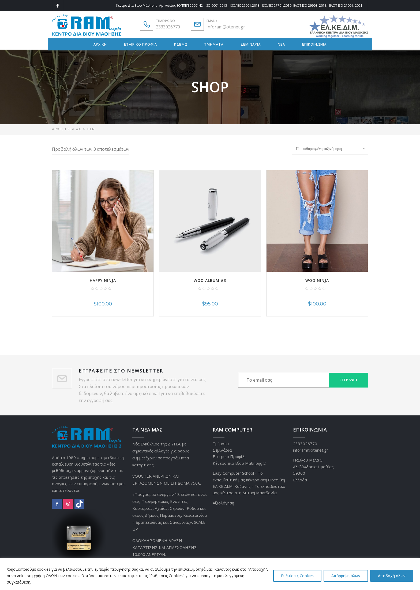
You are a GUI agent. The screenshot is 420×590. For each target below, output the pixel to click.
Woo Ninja (317, 280)
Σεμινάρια (222, 450)
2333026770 (168, 27)
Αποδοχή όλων (392, 575)
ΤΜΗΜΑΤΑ (213, 44)
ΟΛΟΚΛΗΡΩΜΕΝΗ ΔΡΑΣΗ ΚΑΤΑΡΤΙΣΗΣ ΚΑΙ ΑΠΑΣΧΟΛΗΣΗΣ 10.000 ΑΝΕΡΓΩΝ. (164, 547)
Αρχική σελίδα (66, 129)
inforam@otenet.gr (226, 27)
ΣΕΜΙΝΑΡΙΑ (251, 44)
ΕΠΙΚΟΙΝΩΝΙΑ (314, 44)
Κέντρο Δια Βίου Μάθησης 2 (239, 463)
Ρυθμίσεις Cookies (297, 575)
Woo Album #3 (210, 280)
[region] (210, 574)
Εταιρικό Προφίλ (229, 456)
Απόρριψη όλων (345, 575)
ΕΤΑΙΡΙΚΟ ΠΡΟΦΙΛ (140, 44)
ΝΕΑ (281, 44)
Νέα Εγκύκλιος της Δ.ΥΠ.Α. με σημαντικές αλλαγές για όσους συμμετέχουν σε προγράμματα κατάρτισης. (160, 454)
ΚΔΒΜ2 (180, 44)
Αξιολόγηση (223, 503)
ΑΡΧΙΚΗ (100, 44)
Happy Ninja (103, 280)
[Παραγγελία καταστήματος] (330, 148)
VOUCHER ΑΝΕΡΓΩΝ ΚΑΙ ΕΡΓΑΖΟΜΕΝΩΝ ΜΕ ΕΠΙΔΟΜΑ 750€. (166, 479)
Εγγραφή (348, 379)
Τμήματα (221, 443)
